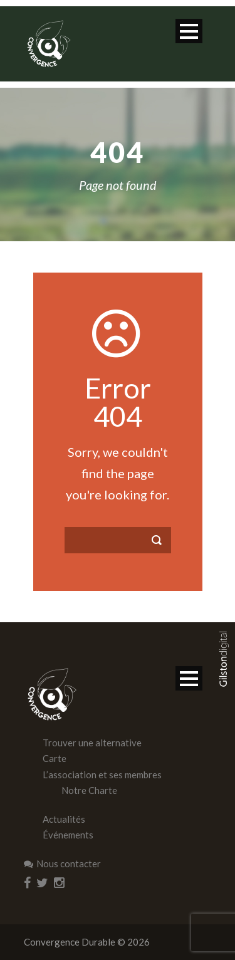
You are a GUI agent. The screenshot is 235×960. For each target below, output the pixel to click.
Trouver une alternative (92, 742)
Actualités (64, 819)
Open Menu (188, 31)
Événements (68, 834)
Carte (54, 758)
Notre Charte (89, 790)
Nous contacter (62, 863)
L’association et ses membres (102, 774)
